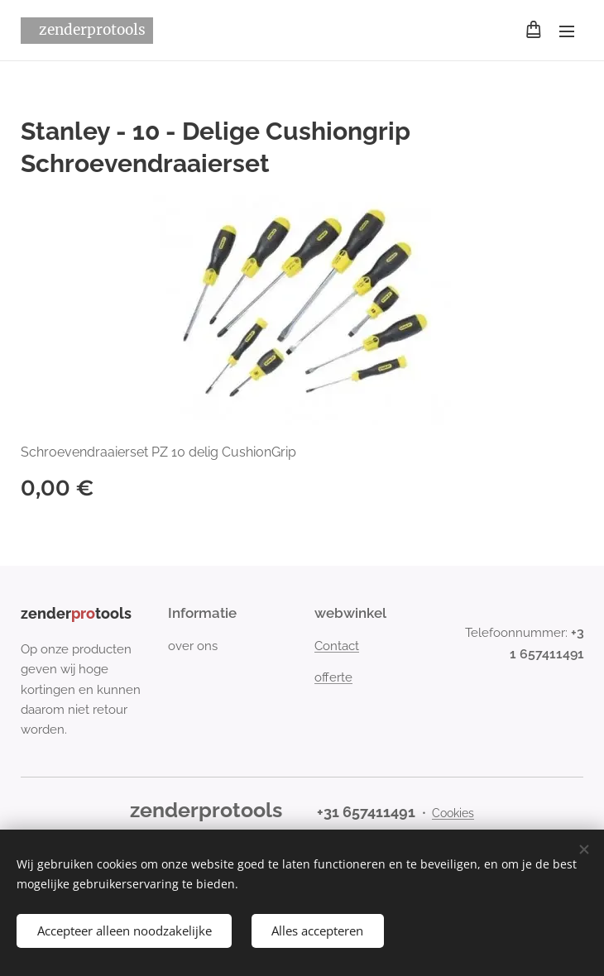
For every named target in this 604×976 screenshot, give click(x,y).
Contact (336, 646)
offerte (333, 677)
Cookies (453, 813)
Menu (566, 31)
